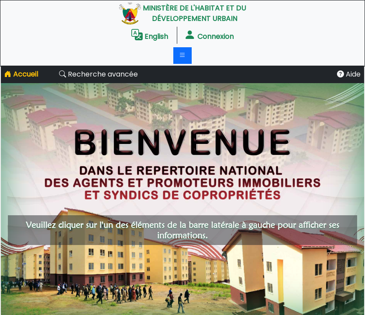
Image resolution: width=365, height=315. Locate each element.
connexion (209, 35)
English (149, 35)
